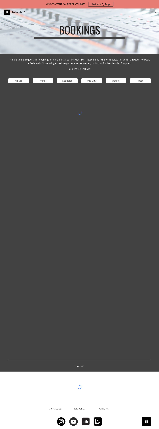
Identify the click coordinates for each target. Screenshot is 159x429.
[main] (79, 31)
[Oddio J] (116, 81)
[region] (79, 4)
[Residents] (79, 408)
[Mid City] (91, 81)
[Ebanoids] (67, 81)
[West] (140, 81)
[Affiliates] (104, 408)
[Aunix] (43, 81)
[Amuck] (18, 81)
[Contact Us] (55, 408)
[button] (156, 12)
